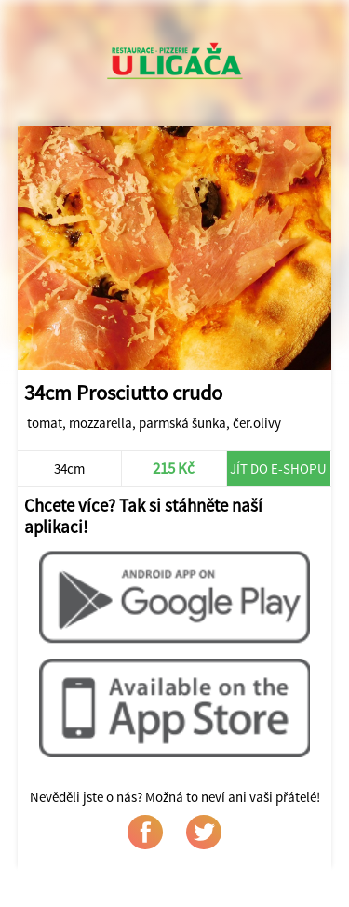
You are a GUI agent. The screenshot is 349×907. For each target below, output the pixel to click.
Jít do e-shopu (278, 468)
